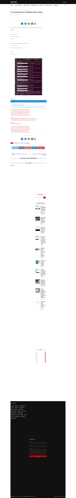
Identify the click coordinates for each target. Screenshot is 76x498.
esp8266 (15, 409)
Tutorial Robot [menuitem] (17, 5)
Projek (22, 414)
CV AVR (12, 407)
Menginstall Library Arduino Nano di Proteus (43, 263)
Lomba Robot (13, 414)
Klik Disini (12, 29)
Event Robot (21, 409)
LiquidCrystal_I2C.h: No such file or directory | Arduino (43, 230)
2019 (41, 352)
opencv (18, 414)
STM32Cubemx (17, 416)
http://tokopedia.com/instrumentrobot (22, 115)
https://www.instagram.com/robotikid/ (22, 110)
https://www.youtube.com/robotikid (21, 109)
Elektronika (22, 407)
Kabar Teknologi (13, 411)
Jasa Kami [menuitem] (56, 5)
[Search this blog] (39, 197)
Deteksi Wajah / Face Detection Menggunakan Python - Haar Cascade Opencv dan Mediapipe (28, 107)
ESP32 (12, 409)
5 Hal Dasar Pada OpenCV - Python (18, 105)
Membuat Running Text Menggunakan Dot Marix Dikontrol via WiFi (43, 252)
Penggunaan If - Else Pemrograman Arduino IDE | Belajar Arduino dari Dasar (43, 240)
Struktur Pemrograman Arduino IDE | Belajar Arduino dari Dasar (43, 272)
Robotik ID (13, 14)
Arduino (12, 405)
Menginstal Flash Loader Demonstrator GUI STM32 (43, 304)
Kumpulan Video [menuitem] (34, 5)
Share (21, 147)
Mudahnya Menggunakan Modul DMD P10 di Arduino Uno (43, 282)
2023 (41, 360)
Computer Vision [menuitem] (48, 5)
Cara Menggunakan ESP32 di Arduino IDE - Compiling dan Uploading (43, 209)
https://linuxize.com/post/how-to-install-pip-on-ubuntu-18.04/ (23, 120)
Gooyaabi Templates (32, 496)
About (59, 496)
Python (22, 143)
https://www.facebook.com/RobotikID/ (22, 112)
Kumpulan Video (13, 412)
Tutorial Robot (15, 9)
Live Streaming (20, 412)
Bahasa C (16, 405)
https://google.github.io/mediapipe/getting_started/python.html (24, 118)
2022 (41, 358)
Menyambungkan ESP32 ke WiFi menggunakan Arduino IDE (43, 220)
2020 (41, 354)
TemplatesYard (20, 496)
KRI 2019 (19, 411)
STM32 (12, 416)
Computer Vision (16, 143)
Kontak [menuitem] (41, 5)
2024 (41, 361)
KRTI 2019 (23, 411)
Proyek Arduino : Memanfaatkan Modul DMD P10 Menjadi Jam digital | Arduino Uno (43, 293)
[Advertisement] (40, 329)
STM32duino (23, 416)
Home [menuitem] (11, 5)
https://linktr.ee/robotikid (15, 123)
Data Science (17, 407)
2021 (41, 356)
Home (11, 9)
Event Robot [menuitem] (26, 5)
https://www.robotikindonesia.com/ (21, 113)
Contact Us (63, 496)
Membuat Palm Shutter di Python (18, 104)
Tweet (15, 147)
